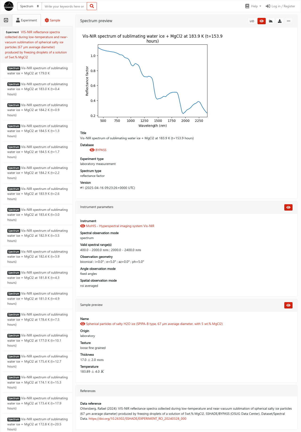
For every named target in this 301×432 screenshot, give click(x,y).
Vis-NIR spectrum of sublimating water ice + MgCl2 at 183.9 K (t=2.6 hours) (37, 193)
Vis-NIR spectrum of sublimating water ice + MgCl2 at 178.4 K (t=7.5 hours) (37, 319)
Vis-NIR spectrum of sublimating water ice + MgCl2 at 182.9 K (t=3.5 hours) (37, 235)
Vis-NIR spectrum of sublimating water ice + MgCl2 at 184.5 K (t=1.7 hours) (37, 151)
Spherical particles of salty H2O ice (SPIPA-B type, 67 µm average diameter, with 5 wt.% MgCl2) (151, 323)
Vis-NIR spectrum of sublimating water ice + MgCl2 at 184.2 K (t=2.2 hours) (37, 172)
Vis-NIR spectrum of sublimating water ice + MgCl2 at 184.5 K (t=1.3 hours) (37, 131)
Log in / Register (280, 6)
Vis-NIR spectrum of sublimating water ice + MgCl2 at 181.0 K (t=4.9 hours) (37, 298)
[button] (253, 6)
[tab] (6, 20)
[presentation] (105, 250)
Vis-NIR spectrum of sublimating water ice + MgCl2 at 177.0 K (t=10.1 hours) (37, 340)
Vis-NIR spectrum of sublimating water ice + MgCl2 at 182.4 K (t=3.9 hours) (37, 256)
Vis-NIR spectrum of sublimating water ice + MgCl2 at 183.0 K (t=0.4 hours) (37, 89)
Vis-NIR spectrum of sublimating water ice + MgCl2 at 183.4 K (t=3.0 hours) (37, 214)
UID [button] (252, 21)
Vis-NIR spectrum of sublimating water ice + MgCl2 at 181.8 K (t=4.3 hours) (37, 277)
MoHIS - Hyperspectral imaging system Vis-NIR (117, 226)
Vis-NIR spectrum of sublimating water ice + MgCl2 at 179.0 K (37, 70)
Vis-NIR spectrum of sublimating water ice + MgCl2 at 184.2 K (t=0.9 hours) (37, 110)
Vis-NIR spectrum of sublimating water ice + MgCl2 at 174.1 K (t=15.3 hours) (37, 382)
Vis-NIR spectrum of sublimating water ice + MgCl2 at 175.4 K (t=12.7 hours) (37, 361)
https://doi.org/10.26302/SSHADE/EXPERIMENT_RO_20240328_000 (137, 418)
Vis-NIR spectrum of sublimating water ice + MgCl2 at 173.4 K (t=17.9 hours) (37, 403)
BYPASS (98, 150)
